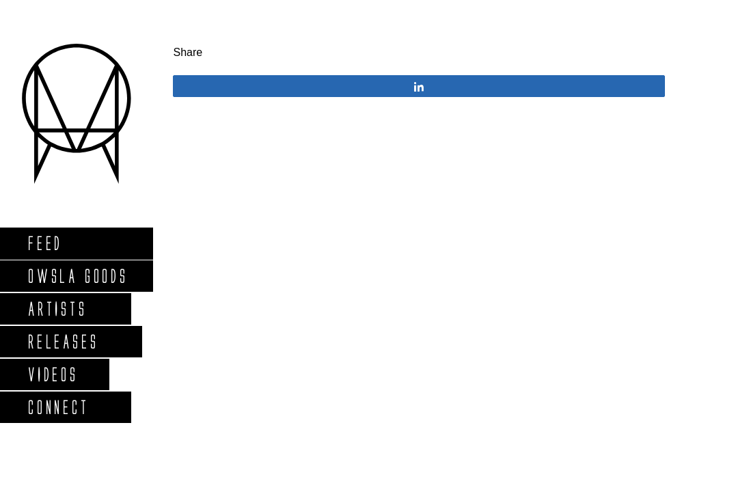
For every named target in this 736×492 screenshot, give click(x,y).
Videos (52, 374)
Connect (58, 407)
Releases (62, 341)
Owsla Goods (77, 275)
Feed (44, 243)
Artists (57, 308)
